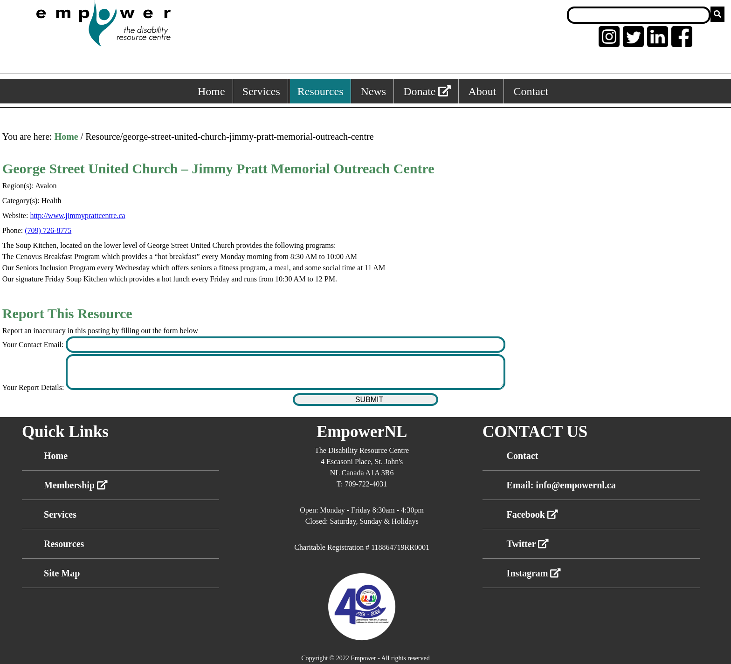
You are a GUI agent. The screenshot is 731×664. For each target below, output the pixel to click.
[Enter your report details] (285, 372)
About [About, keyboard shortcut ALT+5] (482, 91)
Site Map (62, 573)
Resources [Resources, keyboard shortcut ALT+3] (320, 91)
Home (66, 136)
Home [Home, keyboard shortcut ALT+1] (211, 91)
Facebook (532, 514)
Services (60, 514)
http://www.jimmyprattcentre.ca (77, 215)
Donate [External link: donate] (427, 91)
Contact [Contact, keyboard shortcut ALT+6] (530, 91)
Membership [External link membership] (76, 485)
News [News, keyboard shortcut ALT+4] (373, 91)
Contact (522, 456)
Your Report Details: (34, 387)
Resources (64, 544)
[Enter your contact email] (285, 344)
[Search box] (638, 15)
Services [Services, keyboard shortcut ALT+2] (261, 91)
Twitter (528, 544)
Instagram (534, 573)
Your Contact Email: (34, 345)
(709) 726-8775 (48, 230)
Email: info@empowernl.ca (561, 485)
